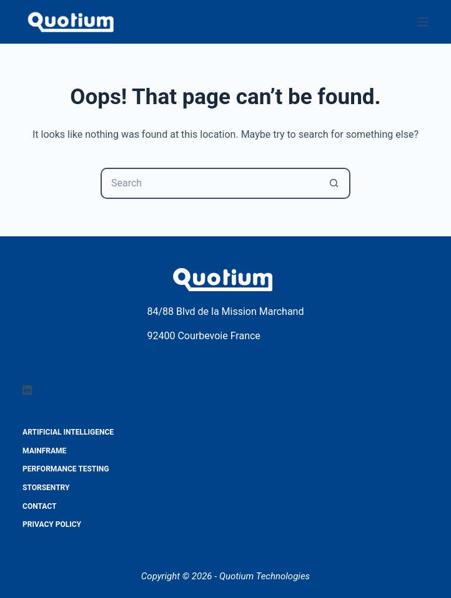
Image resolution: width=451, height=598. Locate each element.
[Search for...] (210, 183)
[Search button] (334, 183)
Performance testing (65, 469)
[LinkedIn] (27, 390)
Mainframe (44, 450)
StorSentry (45, 487)
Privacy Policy (51, 524)
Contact (39, 506)
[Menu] (423, 21)
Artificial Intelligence (68, 432)
